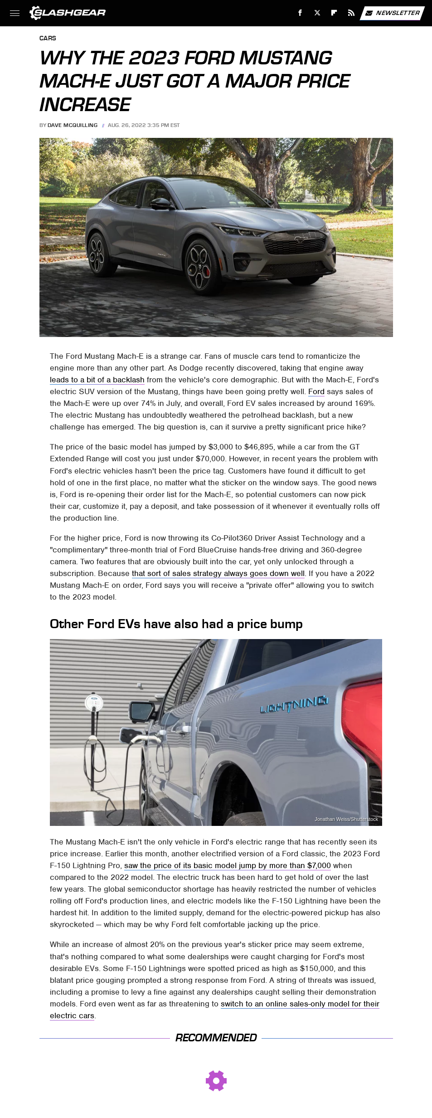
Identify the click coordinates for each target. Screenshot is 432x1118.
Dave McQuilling (73, 125)
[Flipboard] (334, 13)
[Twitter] (317, 13)
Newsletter (392, 13)
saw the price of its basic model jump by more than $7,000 (227, 865)
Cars (48, 39)
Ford (316, 391)
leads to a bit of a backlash (97, 380)
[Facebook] (300, 13)
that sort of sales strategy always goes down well (218, 573)
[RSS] (351, 13)
